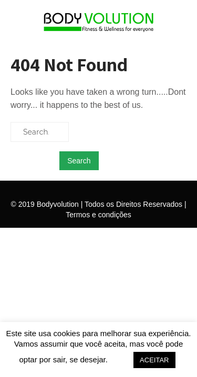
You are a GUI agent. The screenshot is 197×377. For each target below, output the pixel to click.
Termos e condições (98, 214)
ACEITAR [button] (154, 360)
